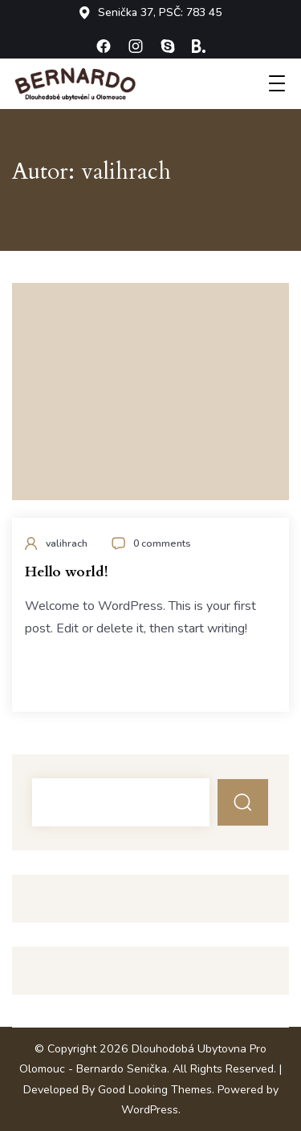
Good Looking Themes (155, 1089)
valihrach (66, 543)
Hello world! (66, 572)
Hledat (243, 802)
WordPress (149, 1109)
